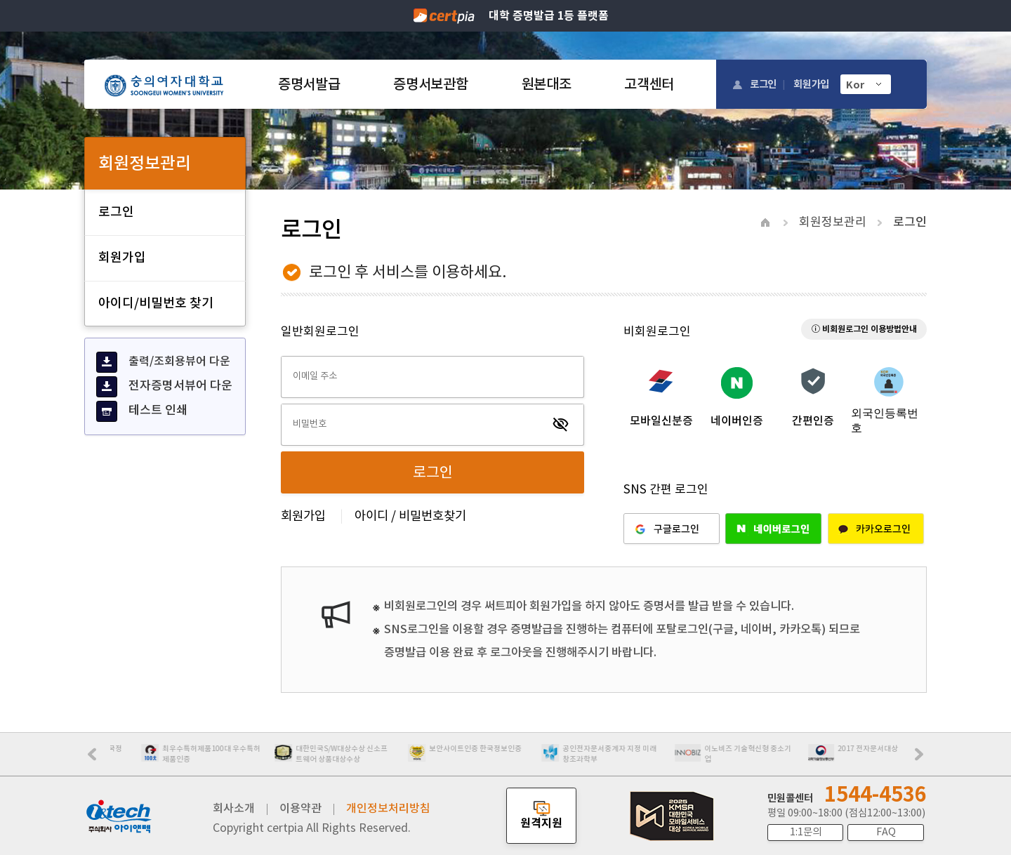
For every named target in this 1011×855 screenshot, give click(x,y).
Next (922, 759)
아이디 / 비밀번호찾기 (410, 516)
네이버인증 (737, 420)
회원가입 (811, 84)
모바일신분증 (661, 420)
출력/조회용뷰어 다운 (163, 362)
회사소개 (234, 808)
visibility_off (561, 424)
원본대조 (546, 84)
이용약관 (300, 808)
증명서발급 (309, 84)
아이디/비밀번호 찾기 (155, 303)
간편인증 (813, 420)
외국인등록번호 (884, 420)
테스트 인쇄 (141, 411)
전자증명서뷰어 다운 (164, 386)
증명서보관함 (430, 84)
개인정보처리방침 (388, 808)
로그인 (763, 84)
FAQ (886, 832)
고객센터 (649, 84)
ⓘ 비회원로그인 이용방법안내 (864, 329)
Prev (99, 759)
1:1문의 (805, 832)
